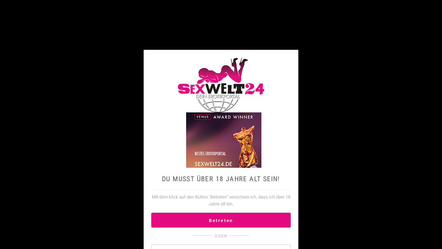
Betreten (221, 220)
